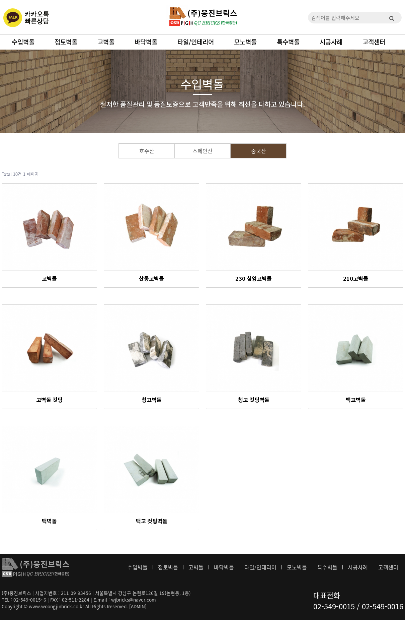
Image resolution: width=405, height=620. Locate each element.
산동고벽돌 (151, 279)
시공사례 (331, 42)
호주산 (146, 151)
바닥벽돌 (146, 42)
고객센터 (373, 42)
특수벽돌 (288, 42)
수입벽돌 (23, 42)
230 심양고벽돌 (253, 279)
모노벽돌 (245, 42)
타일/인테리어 (195, 42)
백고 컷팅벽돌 (151, 521)
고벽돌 (105, 42)
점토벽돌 (66, 42)
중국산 (258, 151)
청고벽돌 (152, 400)
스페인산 (202, 151)
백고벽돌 (356, 400)
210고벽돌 (355, 279)
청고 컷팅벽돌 (253, 400)
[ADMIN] (138, 606)
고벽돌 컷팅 (49, 400)
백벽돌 (49, 521)
